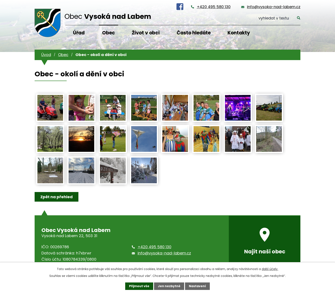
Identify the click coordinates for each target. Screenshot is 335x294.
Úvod (46, 54)
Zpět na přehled (56, 196)
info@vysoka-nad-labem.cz (273, 6)
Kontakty (239, 33)
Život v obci (146, 33)
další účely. (270, 269)
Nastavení (197, 286)
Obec (108, 33)
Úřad (79, 33)
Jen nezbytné (169, 286)
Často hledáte (194, 33)
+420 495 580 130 (214, 6)
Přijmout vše (139, 286)
